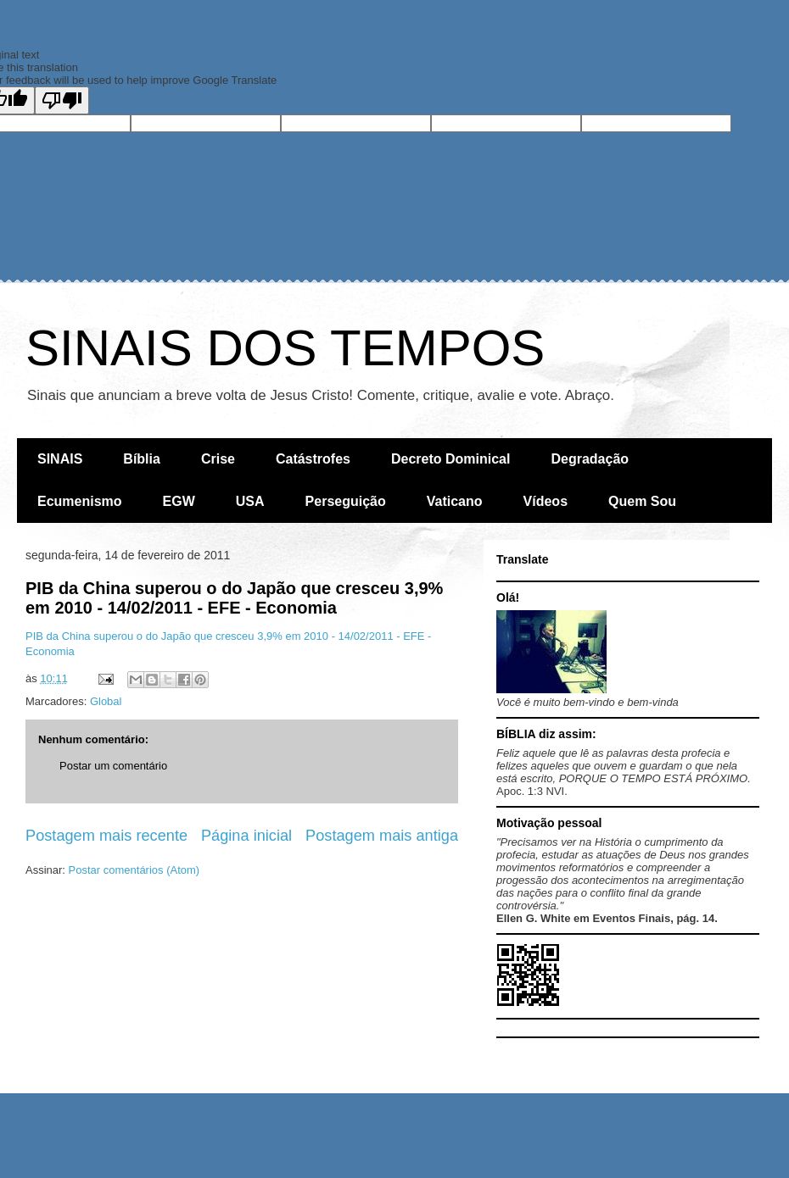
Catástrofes (313, 459)
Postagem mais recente (106, 835)
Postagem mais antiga (381, 835)
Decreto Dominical (450, 459)
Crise (218, 459)
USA (250, 501)
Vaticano (455, 501)
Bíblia (141, 459)
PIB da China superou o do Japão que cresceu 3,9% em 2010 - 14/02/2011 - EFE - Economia (234, 598)
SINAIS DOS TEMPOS (285, 348)
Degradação (590, 459)
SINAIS (59, 459)
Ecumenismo (79, 501)
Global (106, 701)
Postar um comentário (113, 765)
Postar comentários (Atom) (134, 870)
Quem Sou (642, 501)
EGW (179, 501)
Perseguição (345, 501)
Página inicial (246, 835)
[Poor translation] (62, 100)
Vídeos (545, 501)
